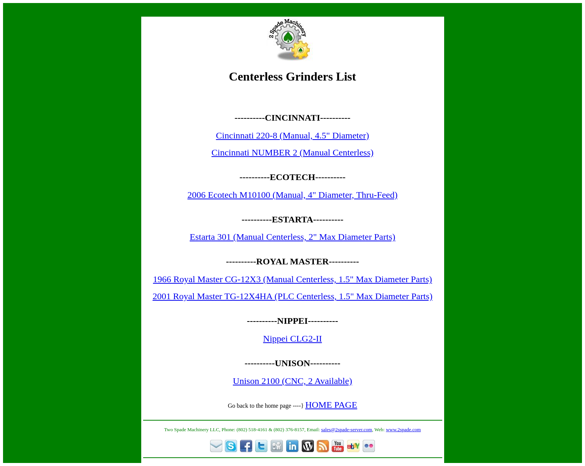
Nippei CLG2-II (292, 338)
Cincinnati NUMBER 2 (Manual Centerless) (293, 152)
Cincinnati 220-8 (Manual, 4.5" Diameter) (292, 135)
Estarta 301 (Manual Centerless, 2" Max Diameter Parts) (292, 237)
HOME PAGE (331, 405)
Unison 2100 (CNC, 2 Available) (292, 381)
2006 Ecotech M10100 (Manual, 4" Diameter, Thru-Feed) (292, 195)
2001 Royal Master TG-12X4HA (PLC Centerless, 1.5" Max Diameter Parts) (292, 296)
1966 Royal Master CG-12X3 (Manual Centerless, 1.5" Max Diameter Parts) (292, 279)
